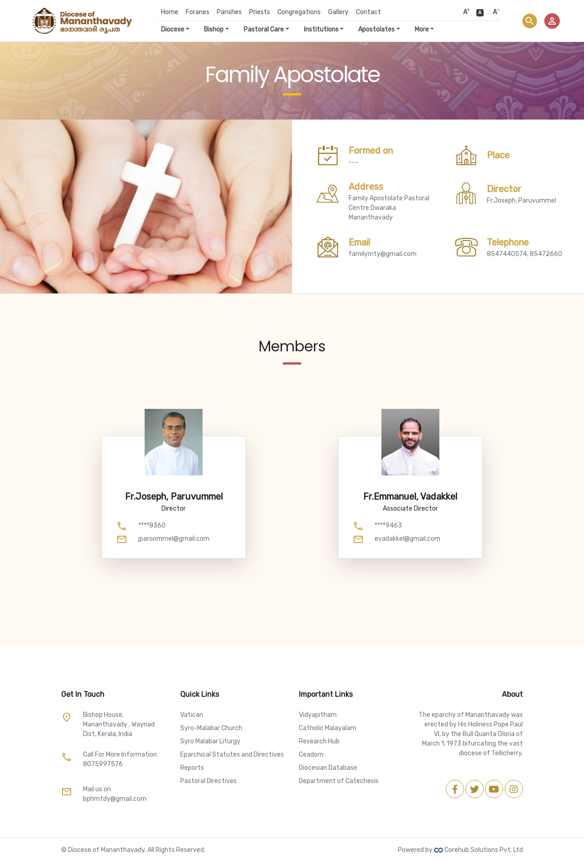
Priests (259, 12)
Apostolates (376, 29)
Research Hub (319, 741)
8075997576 (103, 764)
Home (169, 12)
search (529, 21)
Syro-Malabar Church (211, 728)
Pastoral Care (264, 29)
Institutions (321, 29)
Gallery (338, 12)
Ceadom (311, 754)
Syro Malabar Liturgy (210, 741)
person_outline (552, 21)
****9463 (388, 525)
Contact (368, 12)
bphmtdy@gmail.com (114, 799)
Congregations (299, 12)
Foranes (197, 12)
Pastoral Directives (208, 781)
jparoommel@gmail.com (173, 539)
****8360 (152, 525)
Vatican (191, 715)
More (422, 29)
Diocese (172, 29)
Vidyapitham (318, 715)
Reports (192, 768)
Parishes (229, 12)
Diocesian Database (328, 768)
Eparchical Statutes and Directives (232, 754)
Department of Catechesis (339, 781)
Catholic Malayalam (327, 728)
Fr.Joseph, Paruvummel (521, 193)
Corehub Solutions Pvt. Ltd (478, 850)
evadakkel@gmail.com (407, 539)
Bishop (214, 29)
